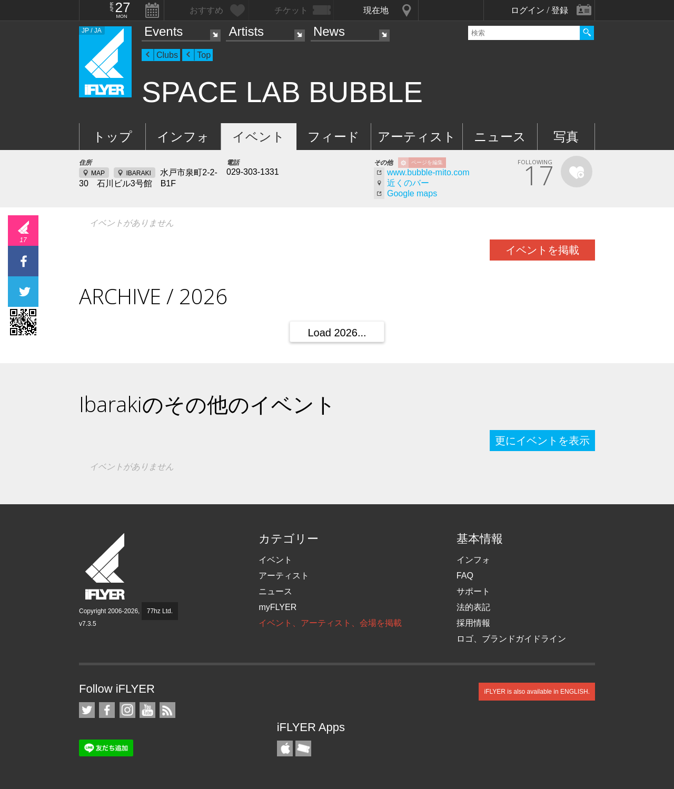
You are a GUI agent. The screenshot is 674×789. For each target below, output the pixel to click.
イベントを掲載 (542, 250)
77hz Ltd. (160, 611)
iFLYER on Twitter (87, 710)
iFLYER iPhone (285, 748)
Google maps (412, 193)
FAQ (465, 575)
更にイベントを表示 (542, 440)
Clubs (167, 55)
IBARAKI (138, 173)
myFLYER (277, 607)
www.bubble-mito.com (428, 172)
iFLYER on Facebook (107, 710)
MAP (98, 173)
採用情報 (473, 622)
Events (163, 31)
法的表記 (473, 607)
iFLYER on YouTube (147, 710)
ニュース (500, 136)
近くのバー (408, 182)
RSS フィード (167, 710)
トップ (112, 136)
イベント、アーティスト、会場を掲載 (330, 622)
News (329, 31)
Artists (246, 31)
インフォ (183, 136)
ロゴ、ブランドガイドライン (511, 638)
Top (204, 55)
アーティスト (417, 136)
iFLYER (106, 566)
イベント (258, 136)
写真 (566, 136)
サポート (473, 591)
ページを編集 (427, 162)
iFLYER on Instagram (127, 710)
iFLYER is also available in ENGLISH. (537, 691)
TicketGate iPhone (303, 748)
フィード (334, 136)
